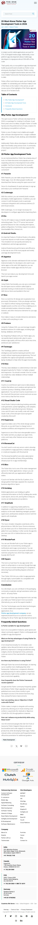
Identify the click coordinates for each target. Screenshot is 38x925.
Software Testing (6, 810)
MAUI (22, 814)
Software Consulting (7, 805)
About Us (4, 832)
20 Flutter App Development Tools (15, 103)
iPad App (23, 801)
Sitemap (6, 909)
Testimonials (5, 840)
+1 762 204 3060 (9, 869)
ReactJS (22, 817)
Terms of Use (15, 909)
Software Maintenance (8, 824)
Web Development (6, 808)
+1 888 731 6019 (19, 883)
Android (22, 796)
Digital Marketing (6, 802)
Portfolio (23, 832)
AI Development (6, 821)
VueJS (22, 820)
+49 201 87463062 (9, 897)
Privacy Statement (26, 909)
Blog (21, 838)
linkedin (21, 915)
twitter (11, 915)
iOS (21, 798)
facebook (5, 915)
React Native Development (9, 816)
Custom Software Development (6, 793)
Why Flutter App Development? (14, 100)
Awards (3, 835)
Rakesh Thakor (14, 27)
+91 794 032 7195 (9, 855)
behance (21, 919)
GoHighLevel (24, 812)
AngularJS (23, 809)
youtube (32, 915)
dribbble (16, 919)
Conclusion (8, 106)
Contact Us (23, 840)
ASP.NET (23, 793)
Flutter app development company (13, 613)
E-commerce (5, 797)
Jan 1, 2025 (4, 27)
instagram (16, 915)
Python (22, 806)
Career (22, 835)
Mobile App (4, 800)
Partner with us (6, 838)
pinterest (26, 915)
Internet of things (6, 813)
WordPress (23, 804)
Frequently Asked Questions (13, 109)
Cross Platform (25, 822)
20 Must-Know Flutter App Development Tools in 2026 (14, 22)
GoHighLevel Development (9, 819)
